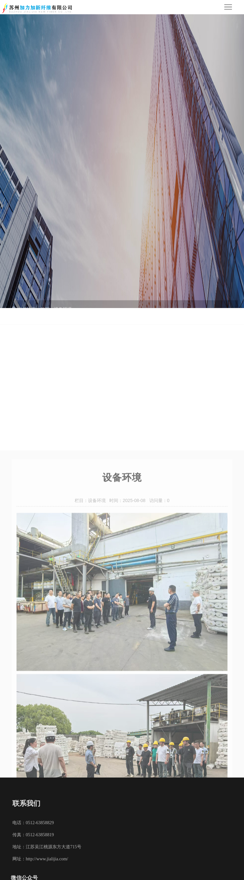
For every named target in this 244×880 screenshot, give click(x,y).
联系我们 (26, 803)
